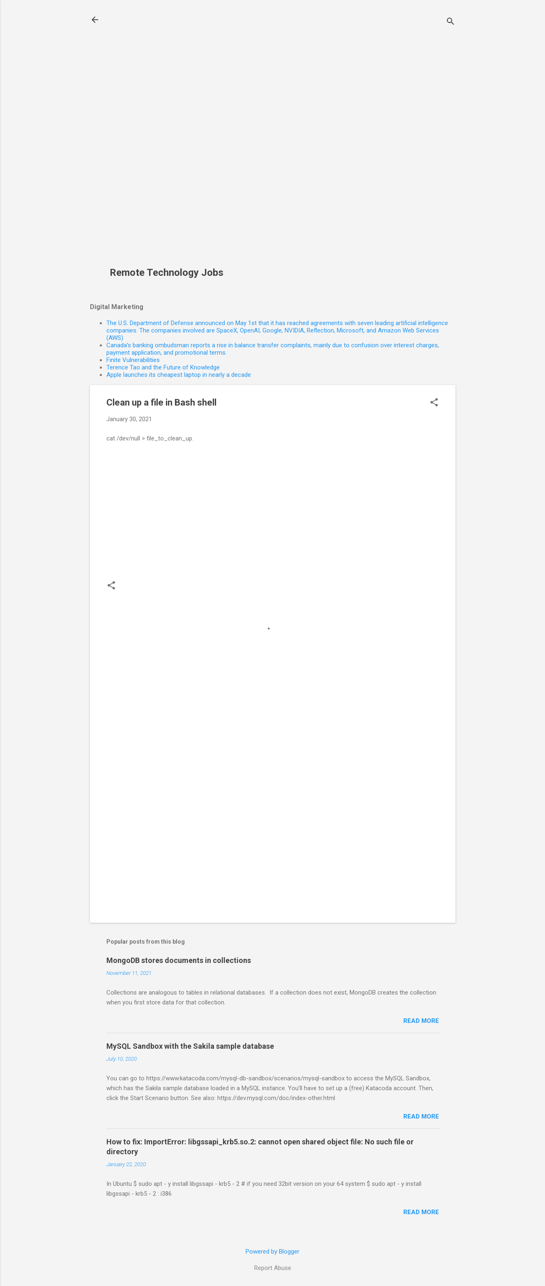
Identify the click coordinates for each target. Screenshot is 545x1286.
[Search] (450, 22)
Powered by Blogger (272, 1251)
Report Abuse (272, 1268)
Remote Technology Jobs (166, 272)
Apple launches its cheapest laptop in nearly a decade (178, 374)
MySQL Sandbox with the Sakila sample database (190, 1046)
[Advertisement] (170, 138)
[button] (434, 403)
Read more (421, 1021)
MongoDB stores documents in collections (178, 960)
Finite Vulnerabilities (133, 360)
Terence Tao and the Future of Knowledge (163, 367)
